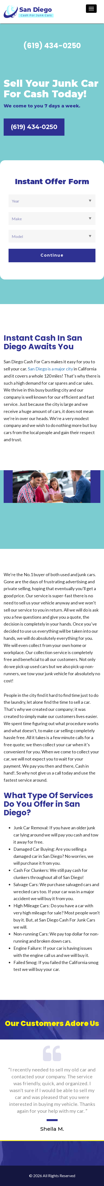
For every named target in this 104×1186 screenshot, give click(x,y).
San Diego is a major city (50, 368)
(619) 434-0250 (34, 127)
